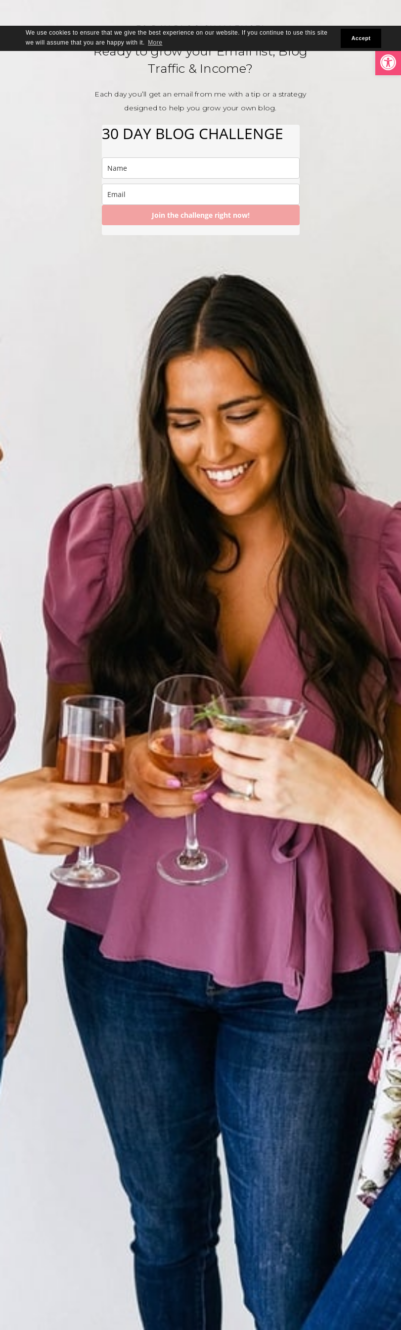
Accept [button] (361, 38)
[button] (388, 62)
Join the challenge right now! (201, 215)
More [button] (155, 42)
